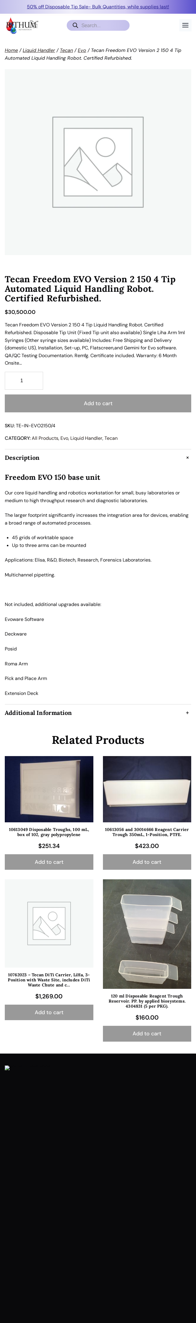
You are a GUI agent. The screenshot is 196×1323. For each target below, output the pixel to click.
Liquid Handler (39, 50)
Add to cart (98, 403)
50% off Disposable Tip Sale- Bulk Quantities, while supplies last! (98, 7)
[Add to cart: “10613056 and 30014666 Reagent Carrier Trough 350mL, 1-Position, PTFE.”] (147, 862)
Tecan (66, 50)
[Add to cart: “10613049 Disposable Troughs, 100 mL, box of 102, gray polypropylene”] (49, 862)
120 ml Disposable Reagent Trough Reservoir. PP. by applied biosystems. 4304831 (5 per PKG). (147, 1001)
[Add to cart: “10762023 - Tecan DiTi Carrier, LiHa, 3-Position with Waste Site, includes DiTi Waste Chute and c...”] (49, 1012)
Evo (82, 50)
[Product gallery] (98, 162)
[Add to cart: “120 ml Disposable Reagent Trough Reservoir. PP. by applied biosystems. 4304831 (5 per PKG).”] (147, 1034)
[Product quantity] (24, 381)
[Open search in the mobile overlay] (98, 25)
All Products (45, 438)
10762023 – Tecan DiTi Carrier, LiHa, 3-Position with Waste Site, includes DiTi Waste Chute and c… (49, 979)
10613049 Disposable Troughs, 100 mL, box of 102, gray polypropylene (49, 832)
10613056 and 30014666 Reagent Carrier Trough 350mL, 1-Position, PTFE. (147, 832)
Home (11, 50)
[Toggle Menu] (185, 25)
